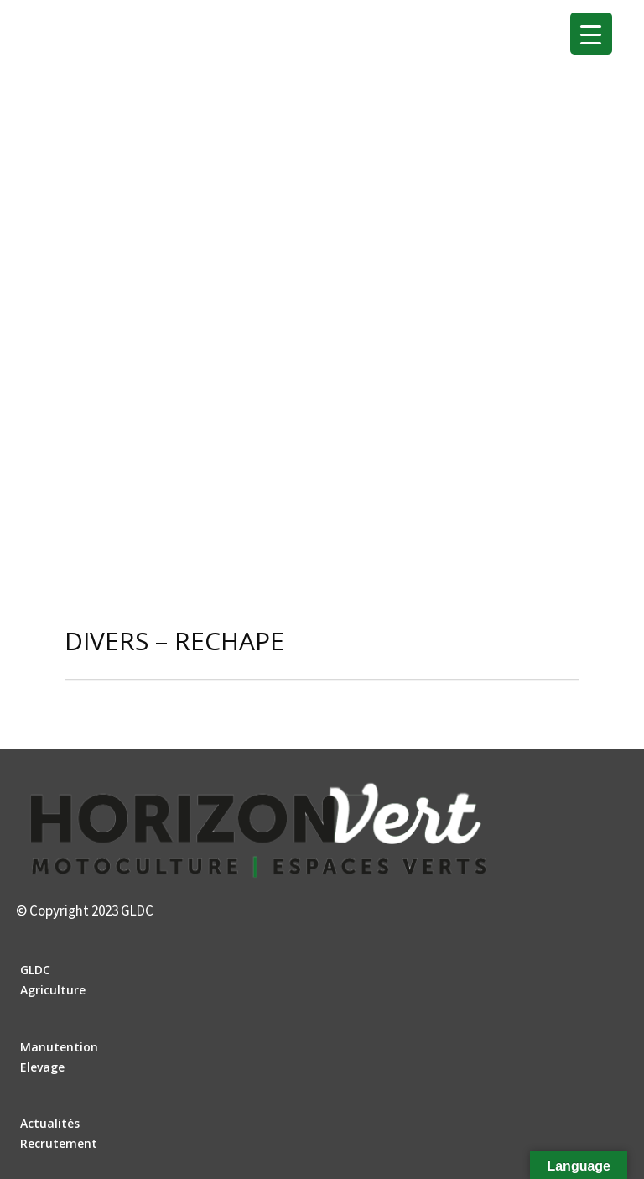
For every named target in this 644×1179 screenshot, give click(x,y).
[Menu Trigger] (591, 34)
